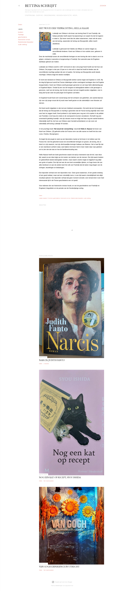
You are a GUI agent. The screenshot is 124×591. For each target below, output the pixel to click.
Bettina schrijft (41, 5)
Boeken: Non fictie (64, 15)
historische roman (24, 39)
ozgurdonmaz (69, 585)
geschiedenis (22, 37)
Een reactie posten (49, 481)
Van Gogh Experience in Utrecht (59, 566)
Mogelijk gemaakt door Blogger (62, 582)
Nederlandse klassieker (25, 42)
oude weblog (22, 44)
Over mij (39, 15)
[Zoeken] (103, 5)
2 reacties (46, 363)
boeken (20, 32)
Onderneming (49, 15)
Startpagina (30, 15)
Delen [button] (20, 24)
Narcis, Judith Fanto (52, 360)
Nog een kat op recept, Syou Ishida (60, 477)
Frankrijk (21, 35)
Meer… (75, 15)
